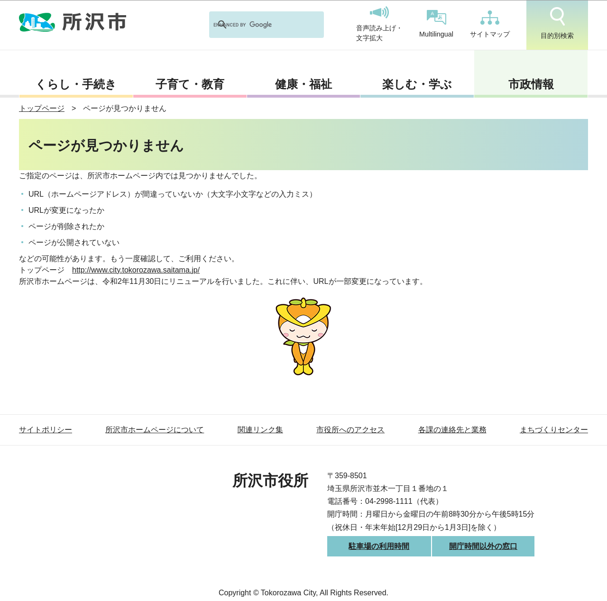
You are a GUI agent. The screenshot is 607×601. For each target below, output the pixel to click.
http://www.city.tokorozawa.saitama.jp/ (136, 270)
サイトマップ (490, 24)
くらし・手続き (76, 84)
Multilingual (436, 24)
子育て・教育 (190, 84)
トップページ (41, 108)
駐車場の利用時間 (379, 546)
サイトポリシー (45, 430)
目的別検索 (557, 23)
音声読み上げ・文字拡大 (379, 24)
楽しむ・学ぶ (417, 84)
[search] (254, 24)
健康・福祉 (303, 84)
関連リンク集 (260, 430)
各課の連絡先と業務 (452, 430)
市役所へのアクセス (350, 430)
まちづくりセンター (554, 430)
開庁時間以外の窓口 (483, 546)
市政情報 (531, 84)
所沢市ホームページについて (154, 430)
